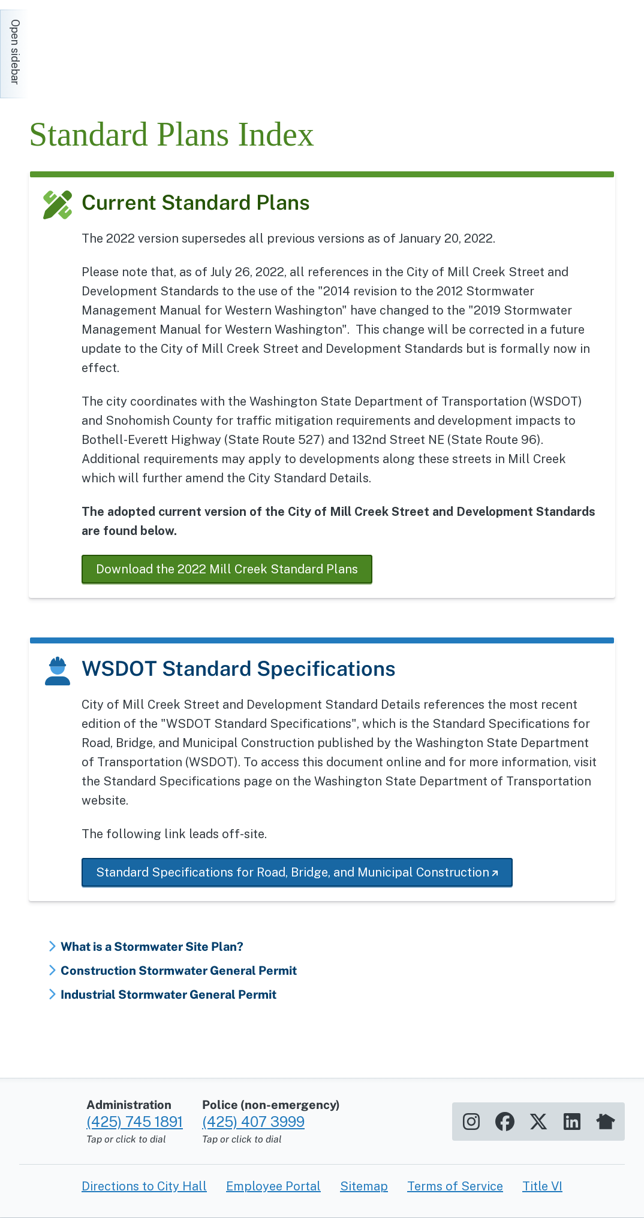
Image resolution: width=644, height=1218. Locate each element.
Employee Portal (273, 1186)
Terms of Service (455, 1186)
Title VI (542, 1186)
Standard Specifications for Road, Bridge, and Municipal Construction (292, 872)
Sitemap (364, 1186)
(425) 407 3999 (253, 1121)
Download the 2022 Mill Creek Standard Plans (227, 569)
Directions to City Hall (144, 1186)
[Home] (137, 48)
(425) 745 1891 (134, 1121)
